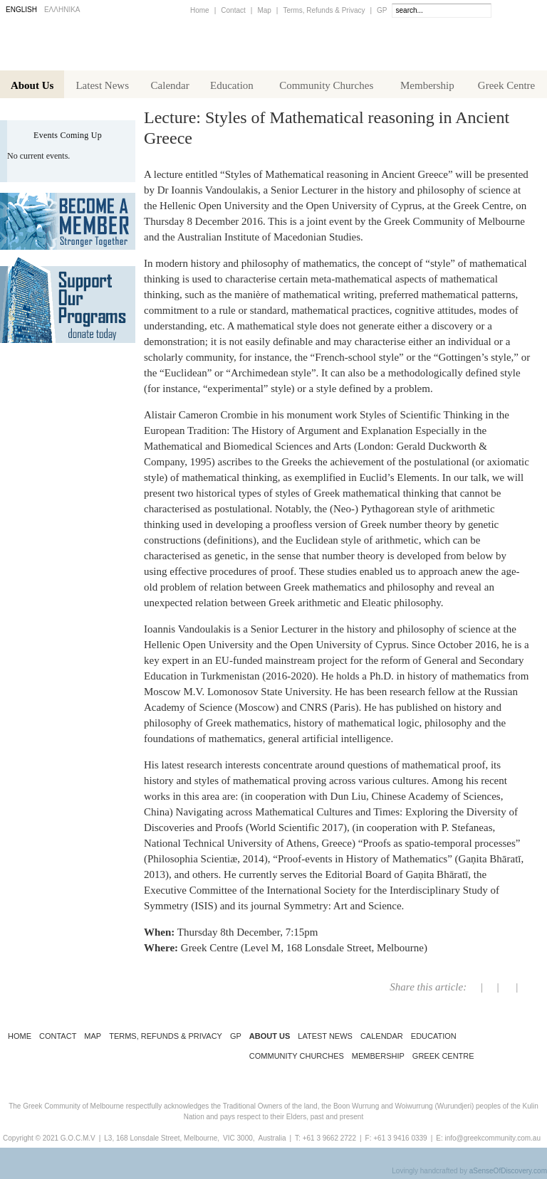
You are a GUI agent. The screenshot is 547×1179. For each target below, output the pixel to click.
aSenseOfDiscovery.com (508, 1174)
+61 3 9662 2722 (329, 1141)
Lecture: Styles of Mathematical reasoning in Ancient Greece (326, 130)
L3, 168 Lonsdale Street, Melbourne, (161, 1141)
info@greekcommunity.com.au (492, 1141)
